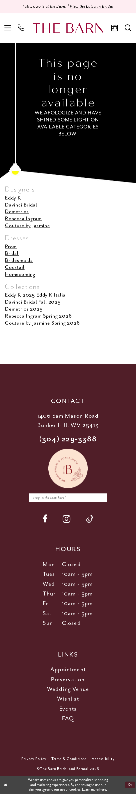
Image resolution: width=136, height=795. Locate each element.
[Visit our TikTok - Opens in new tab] (89, 520)
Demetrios (17, 212)
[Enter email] (68, 498)
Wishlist (68, 700)
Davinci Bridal (21, 205)
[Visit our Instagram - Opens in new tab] (67, 520)
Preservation (68, 681)
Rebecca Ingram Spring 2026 (38, 317)
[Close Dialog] (5, 786)
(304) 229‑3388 (68, 439)
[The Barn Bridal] (68, 28)
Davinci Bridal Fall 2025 (33, 303)
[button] (7, 28)
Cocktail (15, 268)
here (102, 791)
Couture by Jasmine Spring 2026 (42, 324)
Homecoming (20, 275)
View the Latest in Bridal (93, 6)
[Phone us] (21, 28)
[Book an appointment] (114, 28)
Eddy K (13, 198)
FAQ (68, 720)
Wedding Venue (68, 690)
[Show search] (128, 28)
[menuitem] (7, 28)
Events (68, 710)
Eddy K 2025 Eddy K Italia (35, 296)
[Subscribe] (104, 498)
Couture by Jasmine (27, 226)
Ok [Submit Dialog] (129, 786)
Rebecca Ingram (23, 219)
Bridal (12, 254)
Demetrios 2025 (24, 310)
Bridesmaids (19, 261)
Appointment (68, 671)
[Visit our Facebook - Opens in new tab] (45, 520)
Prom (11, 247)
